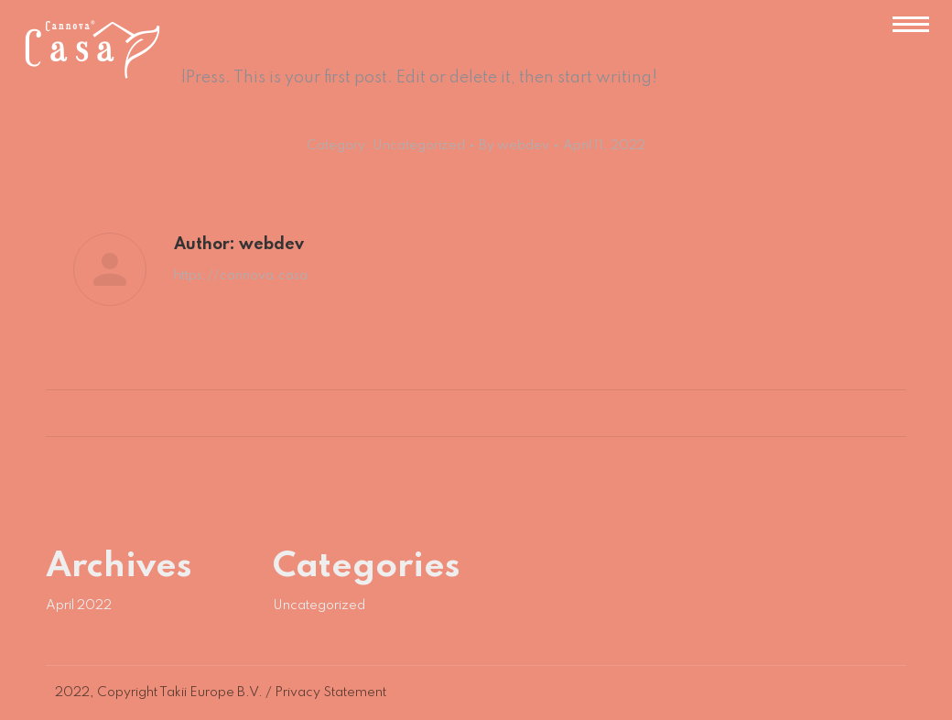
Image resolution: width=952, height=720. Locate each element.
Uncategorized (419, 145)
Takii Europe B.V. (211, 692)
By (514, 145)
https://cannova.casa (241, 275)
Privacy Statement (330, 692)
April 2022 (79, 605)
